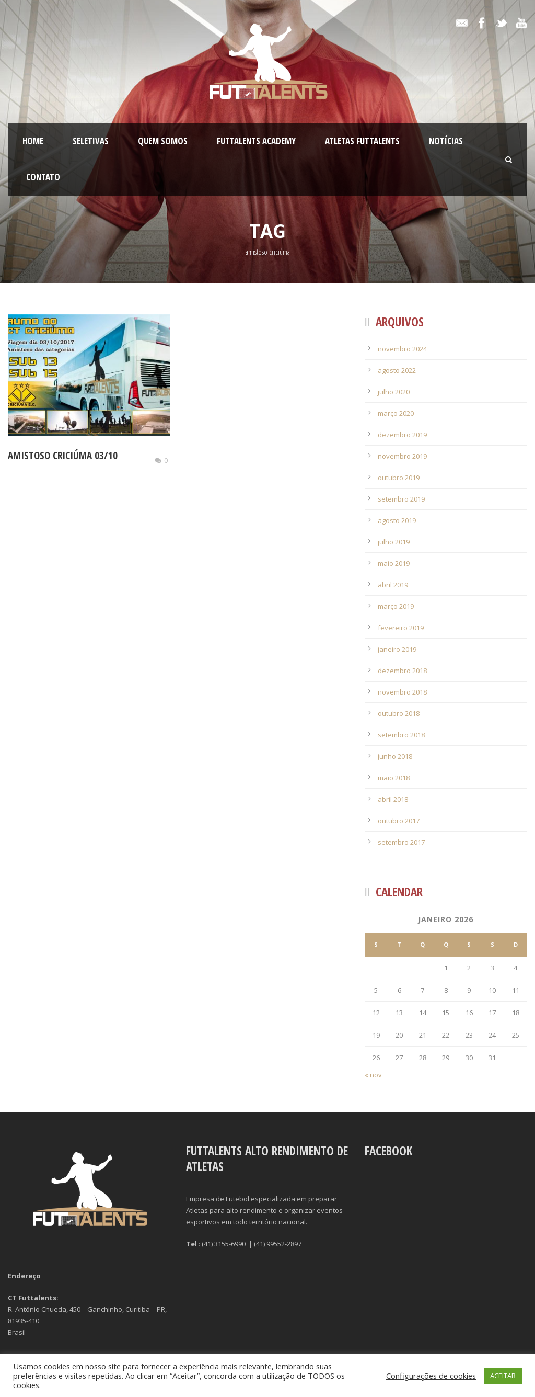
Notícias (446, 141)
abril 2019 (393, 584)
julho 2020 (394, 391)
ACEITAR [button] (503, 1375)
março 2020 (396, 413)
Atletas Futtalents (362, 141)
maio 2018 (394, 777)
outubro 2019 (399, 477)
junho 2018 (395, 756)
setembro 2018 (401, 735)
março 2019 (396, 606)
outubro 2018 (399, 713)
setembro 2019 (401, 499)
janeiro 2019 (397, 649)
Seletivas (91, 141)
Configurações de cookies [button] (431, 1375)
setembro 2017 (401, 842)
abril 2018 (393, 799)
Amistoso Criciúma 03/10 (63, 455)
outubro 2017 (399, 820)
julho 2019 (394, 542)
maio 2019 (394, 563)
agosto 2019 (397, 520)
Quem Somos (163, 141)
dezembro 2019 (402, 434)
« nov (373, 1075)
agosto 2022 (397, 370)
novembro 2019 (402, 456)
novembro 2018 (402, 692)
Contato (43, 177)
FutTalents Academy (256, 141)
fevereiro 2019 (401, 627)
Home (32, 141)
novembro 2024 (402, 349)
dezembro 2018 (402, 670)
